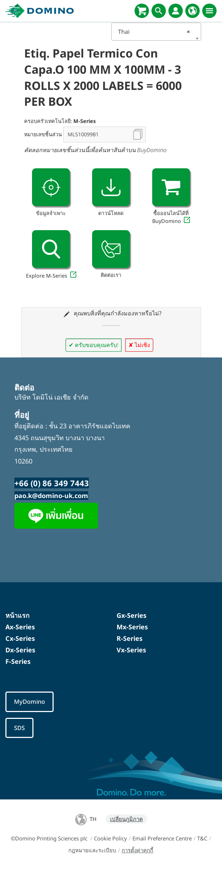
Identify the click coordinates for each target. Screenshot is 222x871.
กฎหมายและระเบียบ (92, 850)
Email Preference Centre (162, 838)
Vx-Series (131, 650)
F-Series (18, 661)
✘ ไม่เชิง (139, 345)
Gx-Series (131, 615)
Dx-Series (20, 650)
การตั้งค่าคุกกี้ (137, 850)
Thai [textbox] (154, 32)
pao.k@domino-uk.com (51, 495)
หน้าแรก (17, 615)
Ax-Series (20, 627)
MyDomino (29, 702)
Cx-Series (20, 638)
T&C (202, 838)
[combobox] (156, 32)
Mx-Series (132, 627)
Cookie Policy (110, 838)
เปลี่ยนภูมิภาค (126, 819)
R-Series (129, 638)
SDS (19, 728)
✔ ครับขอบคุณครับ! (93, 345)
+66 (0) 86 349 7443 (51, 483)
